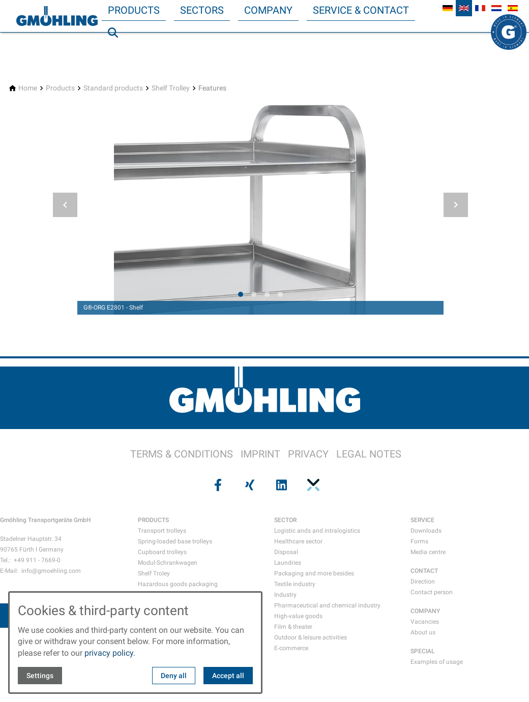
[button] (65, 205)
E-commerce (291, 648)
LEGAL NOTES (368, 454)
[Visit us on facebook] (216, 485)
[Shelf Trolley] (171, 88)
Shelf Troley (154, 573)
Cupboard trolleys (162, 552)
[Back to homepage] (57, 16)
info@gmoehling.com (51, 570)
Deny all (174, 676)
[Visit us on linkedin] (280, 485)
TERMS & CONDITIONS (181, 454)
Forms (419, 541)
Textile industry (294, 584)
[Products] (60, 88)
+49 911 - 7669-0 (37, 560)
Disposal (286, 552)
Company (268, 10)
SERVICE (422, 520)
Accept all (228, 676)
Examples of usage (436, 661)
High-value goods (298, 616)
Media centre (428, 552)
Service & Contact (361, 10)
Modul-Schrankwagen (167, 562)
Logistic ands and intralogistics (317, 530)
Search (117, 53)
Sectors (202, 10)
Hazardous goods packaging (178, 584)
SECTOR (285, 520)
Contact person (431, 592)
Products (134, 10)
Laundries (287, 562)
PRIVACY (308, 454)
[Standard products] (113, 88)
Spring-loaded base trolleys (175, 541)
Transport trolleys (162, 530)
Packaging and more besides (314, 573)
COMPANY (425, 611)
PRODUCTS (153, 520)
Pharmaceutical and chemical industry (327, 605)
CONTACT (424, 570)
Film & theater (293, 626)
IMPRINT (260, 454)
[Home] (27, 88)
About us (422, 632)
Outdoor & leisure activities (310, 637)
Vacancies (424, 621)
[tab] (240, 294)
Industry (285, 594)
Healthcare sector (298, 541)
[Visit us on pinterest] (311, 485)
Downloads (426, 530)
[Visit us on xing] (248, 485)
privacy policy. (109, 653)
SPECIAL (422, 651)
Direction (422, 581)
